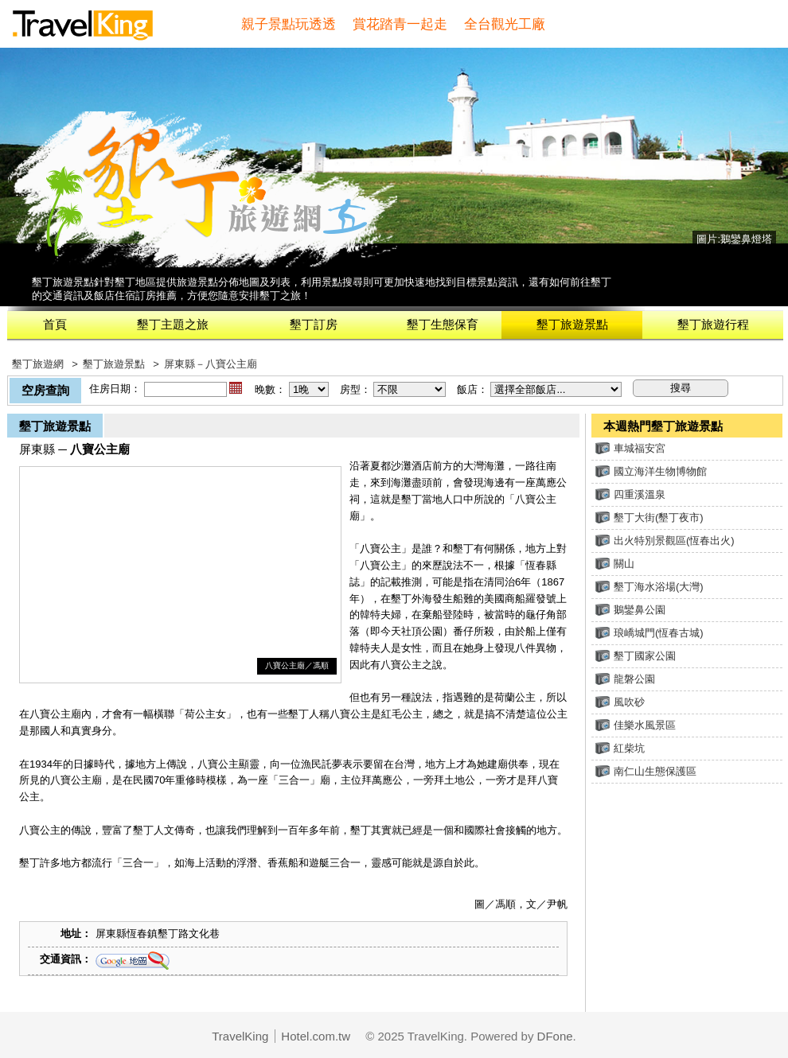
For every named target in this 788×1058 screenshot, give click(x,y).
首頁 (55, 324)
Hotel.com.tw (315, 1036)
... (235, 388)
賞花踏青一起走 (400, 24)
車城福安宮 (630, 448)
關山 (614, 564)
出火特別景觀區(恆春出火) (665, 541)
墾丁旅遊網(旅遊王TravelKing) (202, 189)
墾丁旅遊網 (38, 364)
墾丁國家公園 (635, 656)
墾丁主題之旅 (173, 324)
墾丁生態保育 (442, 324)
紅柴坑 (620, 748)
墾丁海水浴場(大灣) (649, 587)
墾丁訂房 (313, 324)
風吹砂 (620, 702)
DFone (555, 1036)
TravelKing (240, 1036)
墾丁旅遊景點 (572, 324)
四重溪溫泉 (630, 494)
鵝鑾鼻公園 (630, 610)
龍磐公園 (625, 679)
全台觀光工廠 (504, 24)
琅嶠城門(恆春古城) (649, 633)
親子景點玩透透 (288, 24)
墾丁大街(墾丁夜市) (649, 517)
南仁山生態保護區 (645, 771)
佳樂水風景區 (635, 725)
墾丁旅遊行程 (713, 324)
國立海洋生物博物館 (651, 471)
